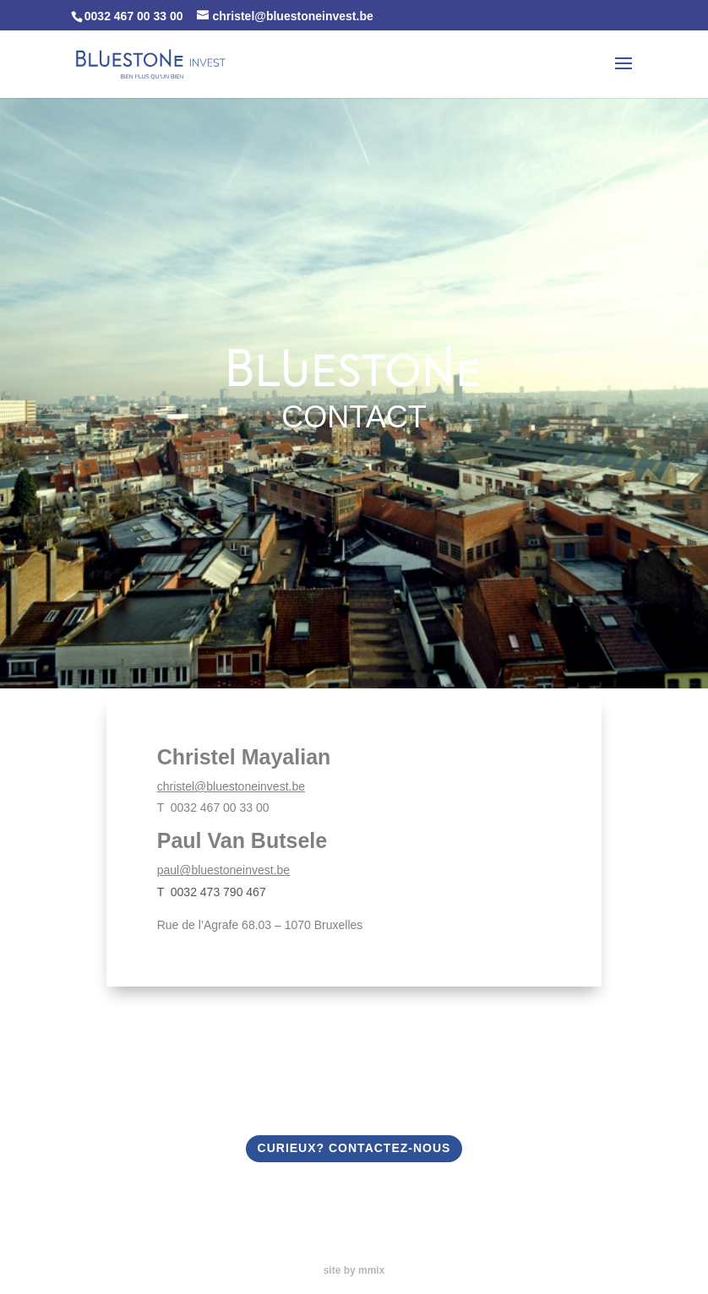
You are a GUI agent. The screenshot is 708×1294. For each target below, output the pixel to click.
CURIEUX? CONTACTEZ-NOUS (354, 1148)
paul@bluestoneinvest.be (223, 870)
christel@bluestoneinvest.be (231, 786)
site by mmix (354, 1270)
